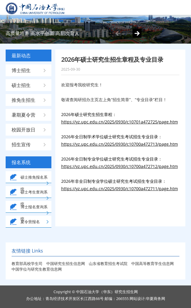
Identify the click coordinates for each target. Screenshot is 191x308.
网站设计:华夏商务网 (147, 298)
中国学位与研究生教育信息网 (37, 269)
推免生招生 (23, 100)
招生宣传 (21, 144)
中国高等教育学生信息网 (152, 263)
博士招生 (21, 70)
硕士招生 (21, 85)
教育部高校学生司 (27, 263)
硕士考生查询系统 (34, 198)
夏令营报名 (30, 221)
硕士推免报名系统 (34, 183)
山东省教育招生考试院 (108, 263)
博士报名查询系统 (34, 212)
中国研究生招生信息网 (66, 263)
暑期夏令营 (23, 115)
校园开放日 (23, 129)
